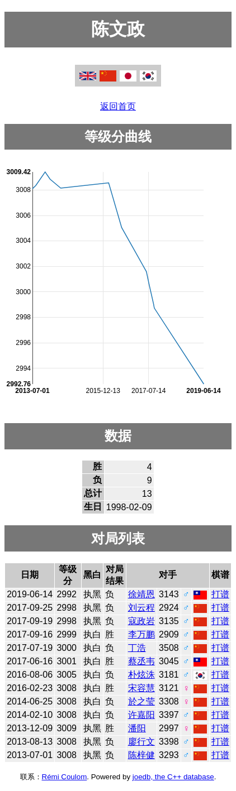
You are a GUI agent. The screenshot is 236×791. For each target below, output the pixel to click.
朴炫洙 (141, 674)
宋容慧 (141, 688)
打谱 (220, 594)
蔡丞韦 (141, 661)
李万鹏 (141, 634)
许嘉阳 (141, 715)
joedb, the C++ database (173, 777)
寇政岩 (141, 621)
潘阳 (137, 728)
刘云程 (141, 607)
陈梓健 (141, 755)
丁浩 (137, 648)
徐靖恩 (141, 594)
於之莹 (141, 701)
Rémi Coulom (64, 777)
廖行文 (141, 741)
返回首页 (118, 106)
